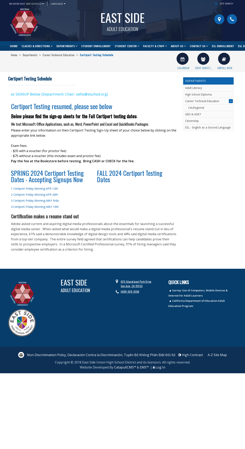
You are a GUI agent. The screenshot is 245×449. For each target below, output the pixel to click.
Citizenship (192, 121)
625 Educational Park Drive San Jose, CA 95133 (136, 283)
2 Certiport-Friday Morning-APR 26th (34, 194)
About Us (177, 46)
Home (14, 46)
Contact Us (197, 46)
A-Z (217, 355)
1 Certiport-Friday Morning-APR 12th (34, 188)
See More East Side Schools (26, 3)
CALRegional (196, 108)
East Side (122, 19)
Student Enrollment (96, 46)
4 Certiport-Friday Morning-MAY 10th (35, 207)
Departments (65, 46)
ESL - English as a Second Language (208, 127)
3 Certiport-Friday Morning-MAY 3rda (35, 200)
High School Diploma (198, 94)
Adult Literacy (193, 88)
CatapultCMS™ (125, 367)
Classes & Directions (36, 46)
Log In (160, 367)
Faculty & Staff (153, 46)
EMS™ (144, 367)
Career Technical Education (59, 55)
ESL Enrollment (223, 46)
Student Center (126, 46)
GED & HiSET (193, 114)
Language (58, 3)
